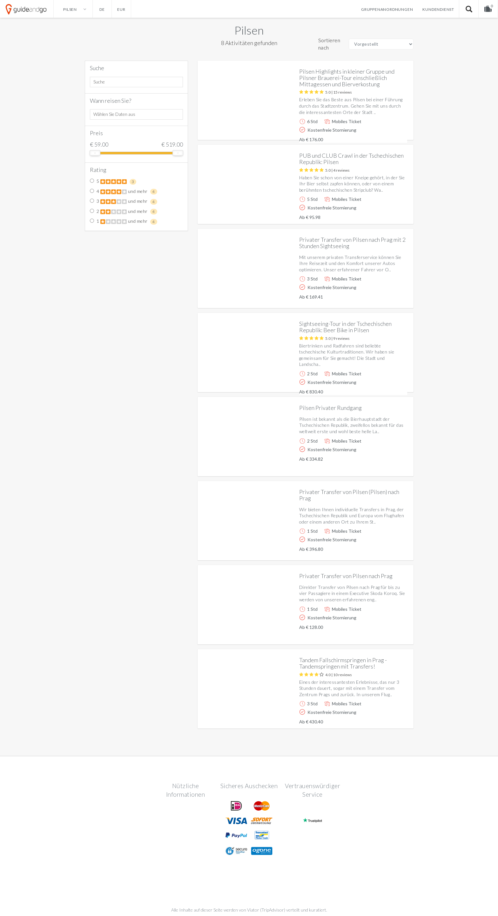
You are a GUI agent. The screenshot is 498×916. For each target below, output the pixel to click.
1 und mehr (123, 221)
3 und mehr (123, 201)
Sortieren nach (329, 43)
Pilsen (249, 30)
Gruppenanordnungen (387, 9)
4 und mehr (123, 191)
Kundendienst (438, 9)
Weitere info (387, 130)
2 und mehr (123, 211)
